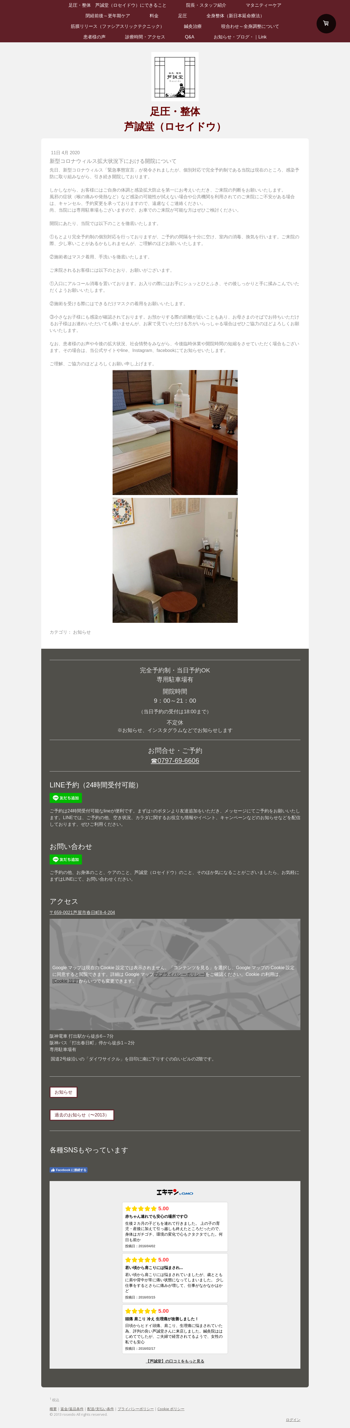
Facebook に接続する (68, 1170)
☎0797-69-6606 (175, 760)
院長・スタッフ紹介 (206, 5)
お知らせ (63, 1092)
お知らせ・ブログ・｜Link (240, 37)
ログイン (293, 1419)
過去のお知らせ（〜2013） (82, 1115)
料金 (154, 15)
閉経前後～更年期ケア (108, 15)
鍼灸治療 (193, 26)
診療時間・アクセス (145, 37)
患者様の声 (94, 37)
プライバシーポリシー (136, 1408)
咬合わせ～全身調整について (250, 26)
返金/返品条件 (72, 1408)
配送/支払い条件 (100, 1408)
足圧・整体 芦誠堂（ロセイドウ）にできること (118, 5)
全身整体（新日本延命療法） (235, 15)
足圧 (182, 15)
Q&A (189, 37)
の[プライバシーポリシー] (179, 974)
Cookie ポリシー (170, 1408)
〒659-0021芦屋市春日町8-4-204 (82, 912)
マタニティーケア (263, 5)
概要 (53, 1408)
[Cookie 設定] (65, 981)
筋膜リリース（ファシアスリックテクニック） (117, 26)
